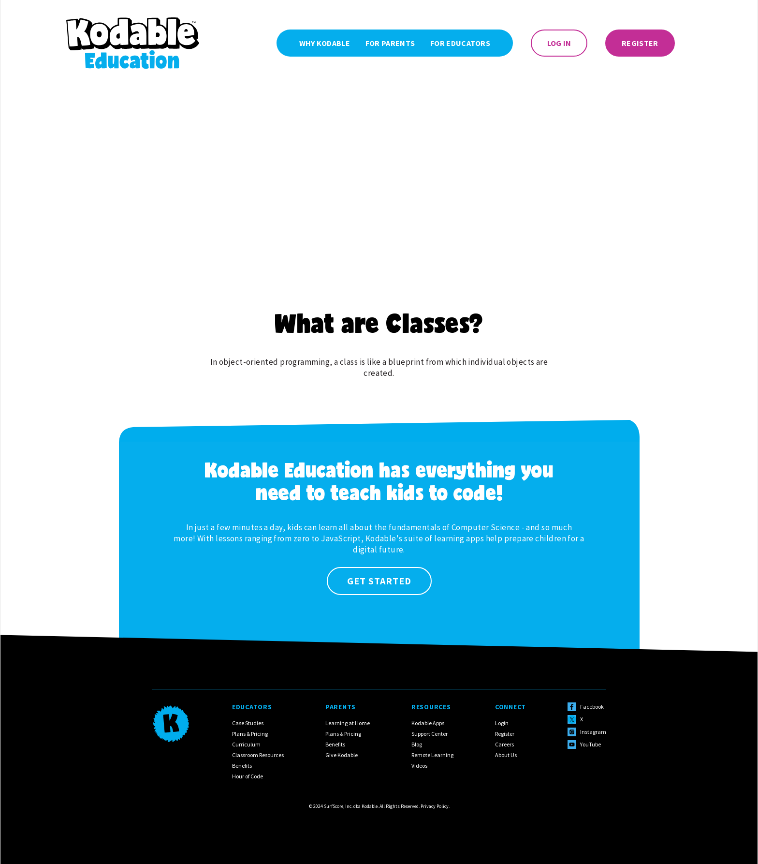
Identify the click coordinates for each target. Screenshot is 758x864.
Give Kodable (341, 755)
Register (640, 43)
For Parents (390, 43)
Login (502, 723)
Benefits (242, 765)
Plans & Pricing (250, 733)
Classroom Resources (258, 755)
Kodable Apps (427, 723)
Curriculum (246, 744)
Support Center (429, 733)
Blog (416, 744)
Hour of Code (247, 776)
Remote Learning (432, 755)
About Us (506, 755)
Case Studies (247, 723)
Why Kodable (324, 43)
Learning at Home (347, 723)
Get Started (379, 581)
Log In (559, 43)
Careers (504, 744)
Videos (419, 765)
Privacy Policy (435, 806)
